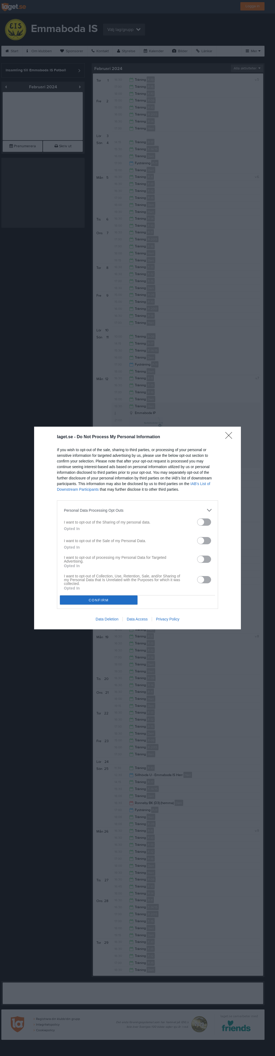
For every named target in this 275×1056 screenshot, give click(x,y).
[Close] (230, 437)
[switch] (204, 522)
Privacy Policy (167, 619)
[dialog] (137, 528)
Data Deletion (107, 619)
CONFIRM (99, 600)
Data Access (137, 619)
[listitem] (137, 510)
